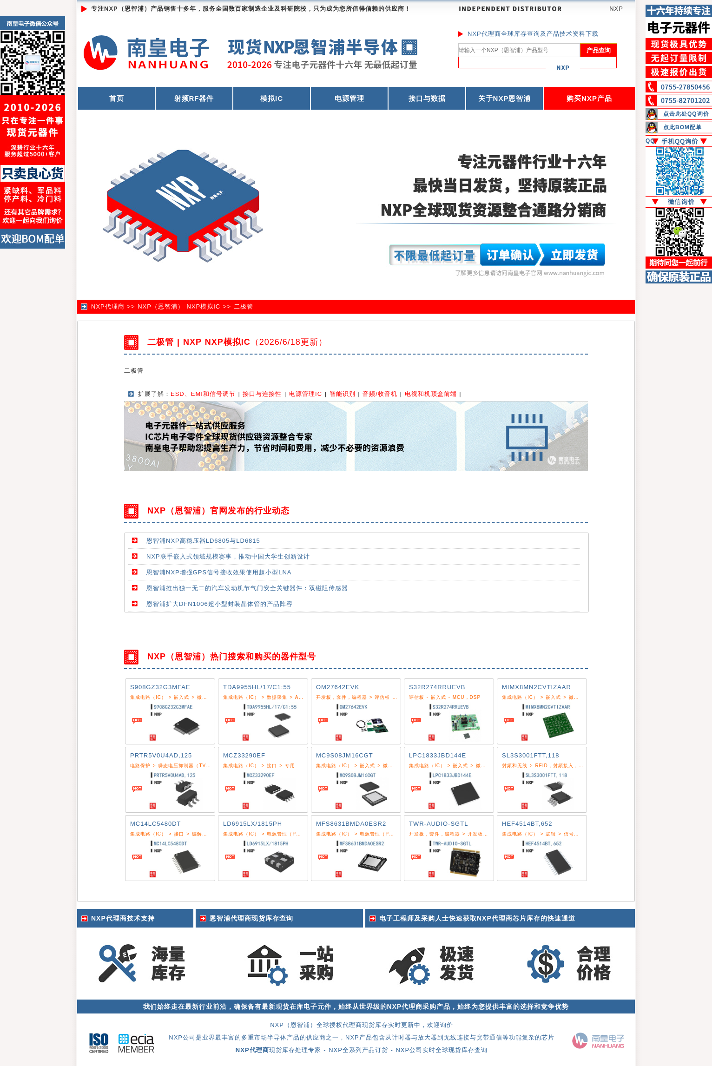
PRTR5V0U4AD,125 (161, 755)
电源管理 (349, 98)
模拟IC (271, 98)
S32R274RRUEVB (437, 687)
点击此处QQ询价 (686, 114)
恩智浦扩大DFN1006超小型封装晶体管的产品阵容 (219, 603)
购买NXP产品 (589, 98)
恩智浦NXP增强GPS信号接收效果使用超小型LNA (218, 572)
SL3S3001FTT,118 (530, 755)
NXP (616, 8)
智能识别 (343, 393)
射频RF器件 (194, 98)
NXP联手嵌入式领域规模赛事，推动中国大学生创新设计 (228, 556)
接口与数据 (427, 98)
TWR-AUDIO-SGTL (438, 823)
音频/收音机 (380, 393)
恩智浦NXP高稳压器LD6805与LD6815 (203, 540)
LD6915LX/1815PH (252, 823)
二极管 (243, 306)
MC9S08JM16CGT (344, 755)
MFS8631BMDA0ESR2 (351, 823)
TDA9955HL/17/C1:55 (257, 687)
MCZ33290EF (244, 755)
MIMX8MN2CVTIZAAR (536, 687)
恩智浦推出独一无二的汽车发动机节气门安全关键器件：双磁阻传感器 (247, 588)
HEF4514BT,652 (527, 823)
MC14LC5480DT (155, 823)
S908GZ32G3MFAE (160, 687)
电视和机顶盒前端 (431, 393)
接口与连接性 (262, 393)
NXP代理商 (108, 306)
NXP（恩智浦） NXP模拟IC (179, 306)
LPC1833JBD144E (437, 755)
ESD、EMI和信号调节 (203, 393)
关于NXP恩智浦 (504, 98)
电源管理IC (305, 393)
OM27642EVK (337, 687)
